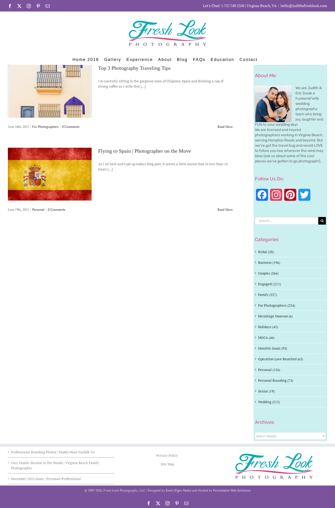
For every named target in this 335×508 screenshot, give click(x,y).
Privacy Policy (167, 455)
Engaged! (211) (269, 284)
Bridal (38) (266, 251)
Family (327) (267, 294)
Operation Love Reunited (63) (280, 359)
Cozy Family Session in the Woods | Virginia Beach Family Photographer (55, 465)
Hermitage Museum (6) (275, 316)
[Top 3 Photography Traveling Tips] (50, 91)
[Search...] (286, 221)
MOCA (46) (266, 337)
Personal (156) (269, 369)
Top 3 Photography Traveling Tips (134, 68)
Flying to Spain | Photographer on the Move (144, 151)
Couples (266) (268, 273)
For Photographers (45, 127)
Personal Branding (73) (275, 380)
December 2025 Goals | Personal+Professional (46, 478)
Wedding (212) (269, 401)
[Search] (322, 221)
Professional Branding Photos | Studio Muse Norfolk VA (53, 452)
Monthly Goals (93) (272, 348)
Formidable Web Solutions (231, 490)
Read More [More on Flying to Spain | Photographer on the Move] (225, 210)
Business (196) (269, 262)
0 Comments (70, 127)
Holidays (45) (268, 326)
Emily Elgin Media (178, 490)
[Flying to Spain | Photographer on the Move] (50, 174)
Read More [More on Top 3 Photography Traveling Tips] (225, 127)
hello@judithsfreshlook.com (304, 5)
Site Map (167, 464)
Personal (38, 210)
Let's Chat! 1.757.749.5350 (223, 5)
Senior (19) (266, 391)
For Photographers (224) (276, 305)
